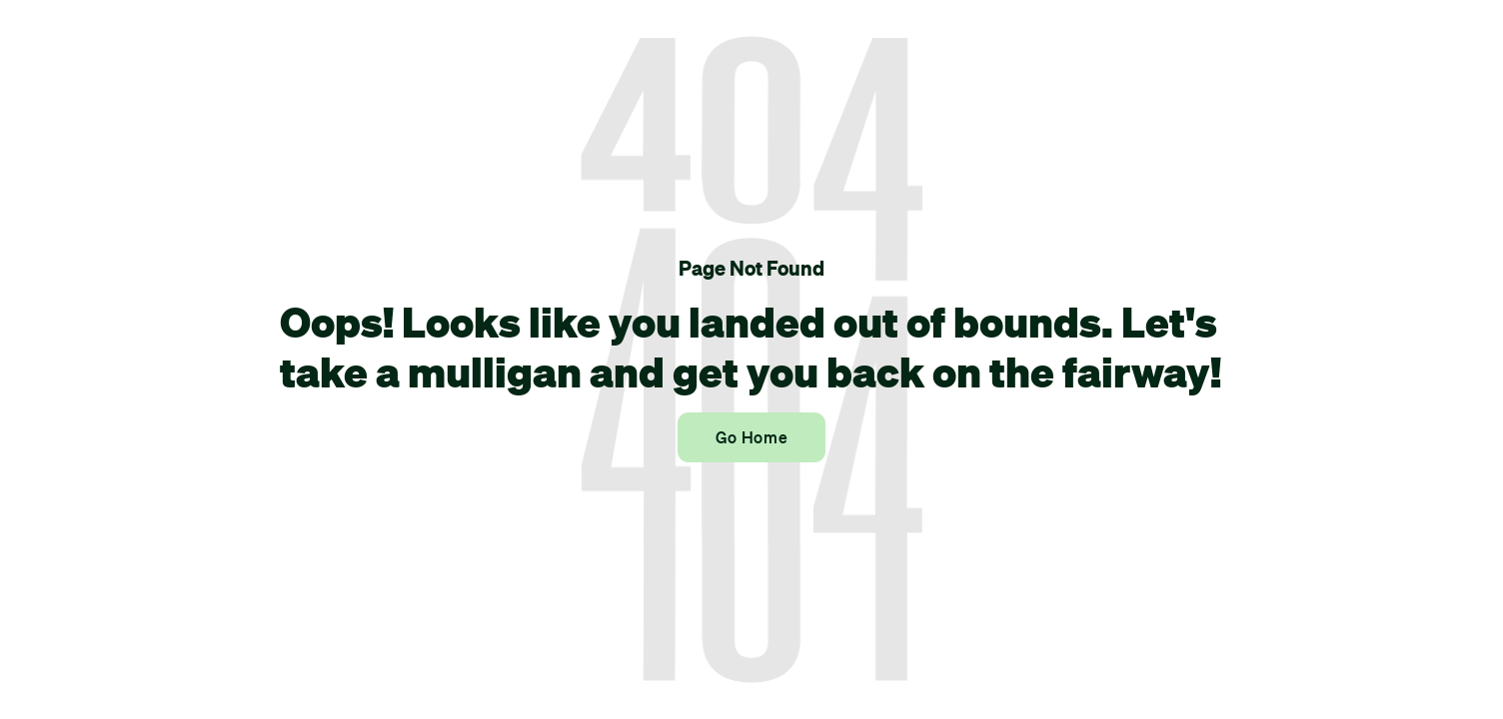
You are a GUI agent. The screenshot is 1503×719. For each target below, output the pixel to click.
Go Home (751, 437)
